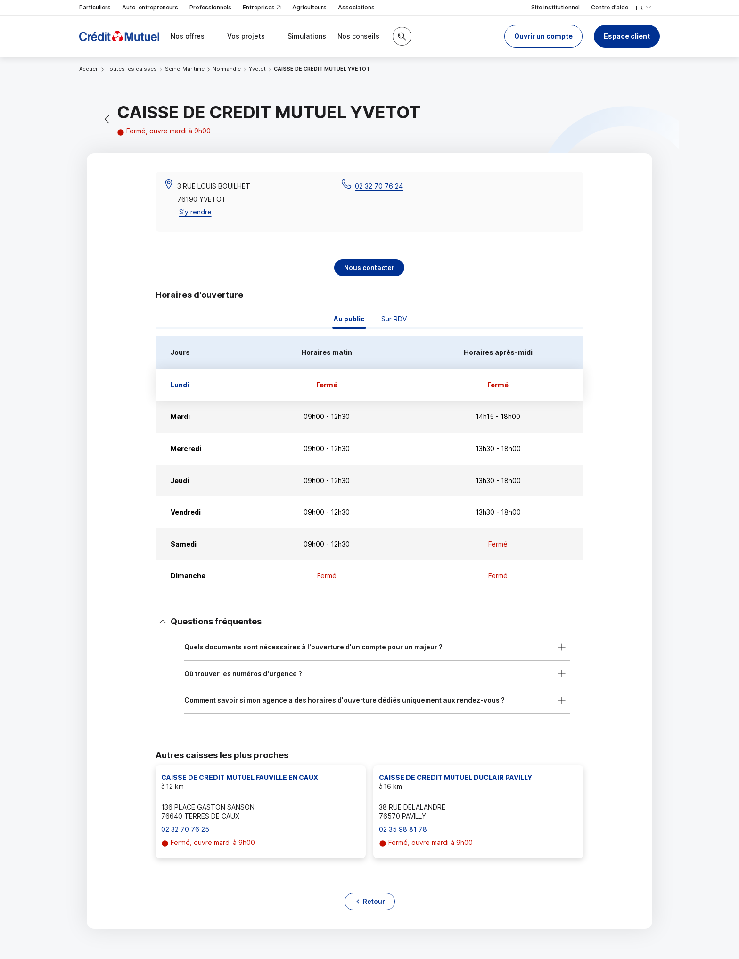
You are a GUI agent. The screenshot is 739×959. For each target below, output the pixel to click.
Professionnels (210, 7)
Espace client (627, 36)
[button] (543, 36)
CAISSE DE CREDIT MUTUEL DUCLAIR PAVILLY (455, 777)
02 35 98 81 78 (403, 829)
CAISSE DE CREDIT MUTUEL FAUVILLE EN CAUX (239, 777)
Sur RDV (394, 319)
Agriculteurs (309, 7)
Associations (356, 7)
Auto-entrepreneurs (150, 7)
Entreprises (262, 8)
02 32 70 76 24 (379, 186)
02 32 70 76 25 (185, 829)
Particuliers (95, 7)
